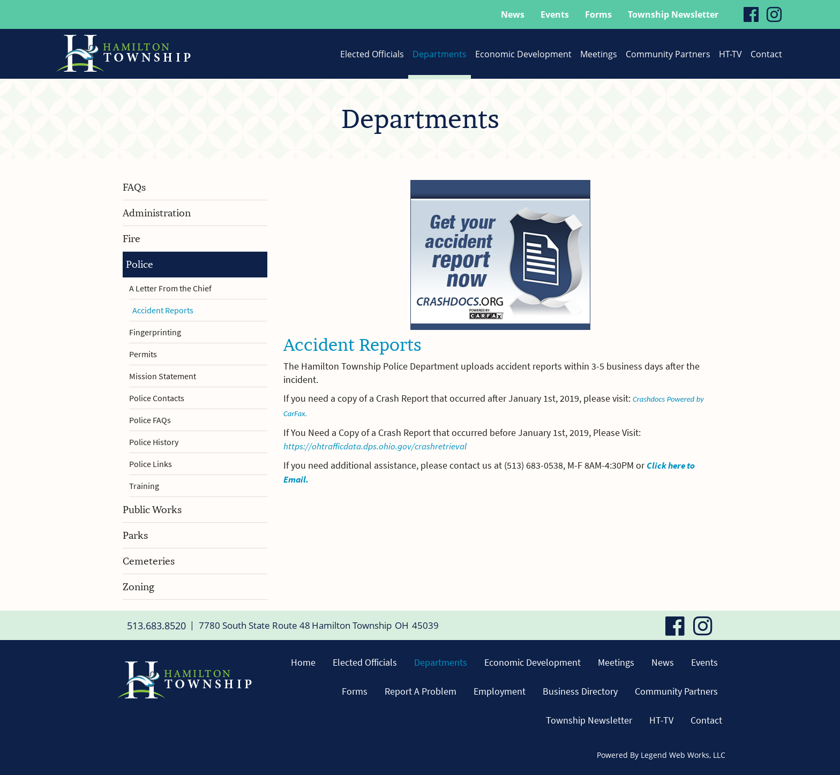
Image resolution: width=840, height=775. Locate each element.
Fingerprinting (155, 332)
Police (139, 264)
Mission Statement (162, 376)
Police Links (150, 463)
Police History (153, 442)
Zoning (138, 586)
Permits (143, 354)
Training (144, 485)
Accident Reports (162, 310)
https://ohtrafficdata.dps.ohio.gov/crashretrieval (379, 446)
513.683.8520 (153, 625)
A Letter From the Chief (170, 288)
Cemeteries (149, 561)
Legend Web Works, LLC (683, 755)
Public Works (152, 509)
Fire (131, 238)
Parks (135, 535)
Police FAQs (150, 420)
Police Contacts (156, 398)
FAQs (134, 187)
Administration (157, 213)
